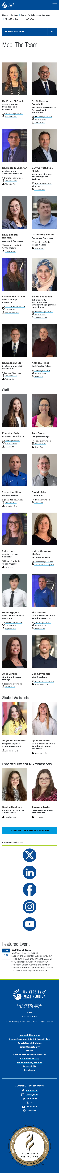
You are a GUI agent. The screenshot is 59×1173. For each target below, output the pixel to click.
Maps (29, 1012)
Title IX (29, 1050)
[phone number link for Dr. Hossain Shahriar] (11, 181)
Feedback (29, 1070)
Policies (37, 1043)
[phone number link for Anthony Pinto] (40, 373)
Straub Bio (39, 248)
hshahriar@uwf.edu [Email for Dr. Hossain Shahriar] (14, 178)
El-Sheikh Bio (11, 116)
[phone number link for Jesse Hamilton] (11, 502)
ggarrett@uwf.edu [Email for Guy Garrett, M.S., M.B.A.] (43, 183)
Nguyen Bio (10, 629)
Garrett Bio (39, 189)
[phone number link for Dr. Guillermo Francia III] (40, 119)
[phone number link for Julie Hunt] (11, 564)
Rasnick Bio (10, 251)
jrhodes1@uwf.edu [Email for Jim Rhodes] (42, 622)
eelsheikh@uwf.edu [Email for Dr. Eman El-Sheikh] (14, 113)
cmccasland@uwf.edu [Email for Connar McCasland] (15, 306)
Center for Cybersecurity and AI (35, 15)
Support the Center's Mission (29, 830)
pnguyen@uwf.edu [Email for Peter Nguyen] (13, 622)
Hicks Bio (38, 502)
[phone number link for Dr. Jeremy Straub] (40, 245)
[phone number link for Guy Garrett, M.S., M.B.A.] (39, 186)
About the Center (13, 19)
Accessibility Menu (29, 1035)
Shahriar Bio (10, 184)
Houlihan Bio (11, 817)
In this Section (15, 31)
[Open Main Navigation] (55, 5)
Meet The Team (30, 19)
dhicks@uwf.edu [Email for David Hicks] (42, 500)
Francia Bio (39, 123)
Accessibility (29, 1066)
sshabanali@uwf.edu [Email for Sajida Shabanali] (43, 311)
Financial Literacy (29, 1058)
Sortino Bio (10, 686)
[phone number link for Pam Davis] (40, 443)
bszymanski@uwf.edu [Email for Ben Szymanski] (44, 681)
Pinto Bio (38, 377)
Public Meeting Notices (29, 1062)
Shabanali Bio (40, 318)
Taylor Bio (38, 817)
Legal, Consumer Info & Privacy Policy (29, 1039)
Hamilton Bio (11, 506)
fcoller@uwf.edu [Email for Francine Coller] (12, 440)
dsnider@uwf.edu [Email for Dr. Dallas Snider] (13, 373)
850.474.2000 (29, 1016)
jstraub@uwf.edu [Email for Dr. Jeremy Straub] (42, 242)
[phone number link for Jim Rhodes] (40, 625)
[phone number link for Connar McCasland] (11, 309)
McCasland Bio (12, 313)
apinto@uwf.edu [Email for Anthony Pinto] (42, 370)
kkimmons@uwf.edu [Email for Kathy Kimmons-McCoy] (43, 562)
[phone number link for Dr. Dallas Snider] (11, 376)
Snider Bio (10, 379)
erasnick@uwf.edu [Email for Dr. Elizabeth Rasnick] (13, 245)
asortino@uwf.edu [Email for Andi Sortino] (13, 684)
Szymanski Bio (41, 684)
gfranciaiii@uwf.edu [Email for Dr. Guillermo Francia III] (43, 116)
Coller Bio (9, 447)
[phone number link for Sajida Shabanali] (40, 314)
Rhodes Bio (39, 629)
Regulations (24, 1043)
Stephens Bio (40, 753)
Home (5, 15)
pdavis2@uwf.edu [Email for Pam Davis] (42, 441)
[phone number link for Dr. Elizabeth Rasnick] (10, 248)
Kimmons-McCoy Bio (44, 564)
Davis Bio (38, 447)
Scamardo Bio (11, 751)
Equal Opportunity (30, 1047)
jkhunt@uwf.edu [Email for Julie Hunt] (12, 561)
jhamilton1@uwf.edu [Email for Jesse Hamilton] (14, 500)
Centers (14, 15)
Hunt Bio (9, 567)
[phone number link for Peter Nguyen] (10, 625)
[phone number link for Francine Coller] (11, 443)
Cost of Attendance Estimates (29, 1054)
